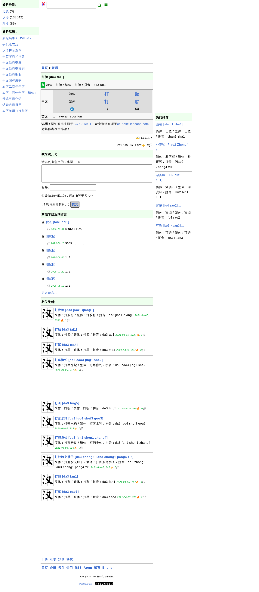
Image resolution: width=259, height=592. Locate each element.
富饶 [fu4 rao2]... (168, 205)
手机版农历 (10, 44)
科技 (5, 23)
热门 (69, 571)
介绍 (53, 571)
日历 (45, 563)
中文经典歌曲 (12, 74)
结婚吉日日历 (12, 104)
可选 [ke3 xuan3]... (170, 225)
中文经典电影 (12, 62)
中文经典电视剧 (13, 68)
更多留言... (49, 296)
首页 (45, 68)
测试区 (50, 240)
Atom (88, 571)
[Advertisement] (20, 170)
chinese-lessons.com (133, 124)
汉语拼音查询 (12, 50)
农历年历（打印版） (16, 110)
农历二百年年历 (13, 86)
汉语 (5, 17)
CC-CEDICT (82, 124)
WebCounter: (85, 588)
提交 (75, 208)
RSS (78, 571)
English (108, 571)
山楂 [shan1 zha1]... (171, 124)
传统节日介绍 (12, 98)
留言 (97, 571)
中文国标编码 (12, 80)
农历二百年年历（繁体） (20, 92)
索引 (61, 571)
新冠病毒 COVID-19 (17, 38)
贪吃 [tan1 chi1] (57, 225)
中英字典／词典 (13, 56)
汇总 (5, 11)
